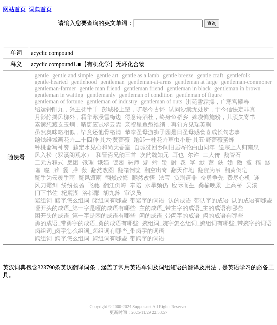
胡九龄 (111, 193)
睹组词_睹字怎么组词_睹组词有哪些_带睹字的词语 (99, 200)
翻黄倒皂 (235, 170)
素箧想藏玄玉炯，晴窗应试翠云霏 (78, 124)
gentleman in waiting (59, 95)
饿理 (88, 162)
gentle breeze (178, 75)
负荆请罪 (185, 178)
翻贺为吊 (209, 170)
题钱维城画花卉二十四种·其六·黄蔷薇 (82, 140)
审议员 (132, 193)
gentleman (113, 82)
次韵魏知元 (154, 155)
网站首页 (14, 9)
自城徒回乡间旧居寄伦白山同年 (174, 147)
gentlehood (84, 82)
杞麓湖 (70, 193)
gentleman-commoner (246, 82)
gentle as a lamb (140, 75)
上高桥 (233, 185)
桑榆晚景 (209, 185)
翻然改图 (102, 170)
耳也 (178, 155)
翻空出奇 (155, 170)
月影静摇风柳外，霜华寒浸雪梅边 (78, 117)
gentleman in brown (237, 88)
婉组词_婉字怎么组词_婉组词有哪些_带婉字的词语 (207, 223)
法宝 (164, 178)
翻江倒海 (114, 185)
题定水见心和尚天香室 (102, 147)
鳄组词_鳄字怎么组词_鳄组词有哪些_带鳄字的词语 (99, 238)
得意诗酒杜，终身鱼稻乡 (156, 117)
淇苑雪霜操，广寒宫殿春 (217, 102)
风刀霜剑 (46, 185)
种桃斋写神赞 (52, 147)
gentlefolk (238, 75)
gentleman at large (196, 82)
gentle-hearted (51, 82)
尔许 (193, 155)
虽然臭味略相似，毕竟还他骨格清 (78, 132)
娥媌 (103, 162)
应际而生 (183, 185)
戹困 (73, 162)
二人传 (211, 155)
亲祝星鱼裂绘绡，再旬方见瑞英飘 (168, 124)
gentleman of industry (112, 101)
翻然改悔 (116, 178)
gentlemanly (101, 95)
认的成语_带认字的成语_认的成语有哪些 (220, 200)
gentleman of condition (145, 95)
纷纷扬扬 (72, 185)
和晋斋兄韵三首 (116, 155)
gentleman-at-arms (149, 82)
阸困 (118, 162)
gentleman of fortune (59, 101)
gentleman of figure (199, 95)
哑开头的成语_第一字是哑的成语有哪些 (85, 208)
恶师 (133, 162)
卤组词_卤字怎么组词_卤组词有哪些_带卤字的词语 (99, 231)
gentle (42, 75)
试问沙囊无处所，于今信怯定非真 (212, 109)
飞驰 (94, 185)
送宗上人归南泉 (239, 147)
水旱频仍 (156, 185)
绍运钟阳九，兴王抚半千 (66, 109)
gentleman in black (189, 88)
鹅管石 (232, 155)
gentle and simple (72, 75)
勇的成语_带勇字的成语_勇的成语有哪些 (86, 223)
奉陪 (135, 185)
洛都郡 (91, 193)
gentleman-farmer (55, 88)
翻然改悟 (143, 178)
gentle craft (210, 75)
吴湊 (252, 185)
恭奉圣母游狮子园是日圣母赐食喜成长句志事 (182, 132)
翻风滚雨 (90, 178)
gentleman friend (143, 88)
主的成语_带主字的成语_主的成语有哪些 (191, 208)
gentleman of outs (162, 101)
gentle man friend (100, 88)
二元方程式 (49, 162)
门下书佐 (46, 193)
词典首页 (40, 9)
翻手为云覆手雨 (55, 178)
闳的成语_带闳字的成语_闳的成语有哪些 (191, 216)
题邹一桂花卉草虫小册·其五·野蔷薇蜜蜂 (183, 140)
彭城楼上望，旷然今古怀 (133, 109)
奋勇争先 (212, 178)
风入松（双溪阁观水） (63, 155)
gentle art (107, 75)
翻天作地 (182, 170)
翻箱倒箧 (129, 170)
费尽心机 (238, 178)
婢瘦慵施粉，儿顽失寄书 (223, 117)
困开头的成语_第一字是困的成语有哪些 (85, 216)
